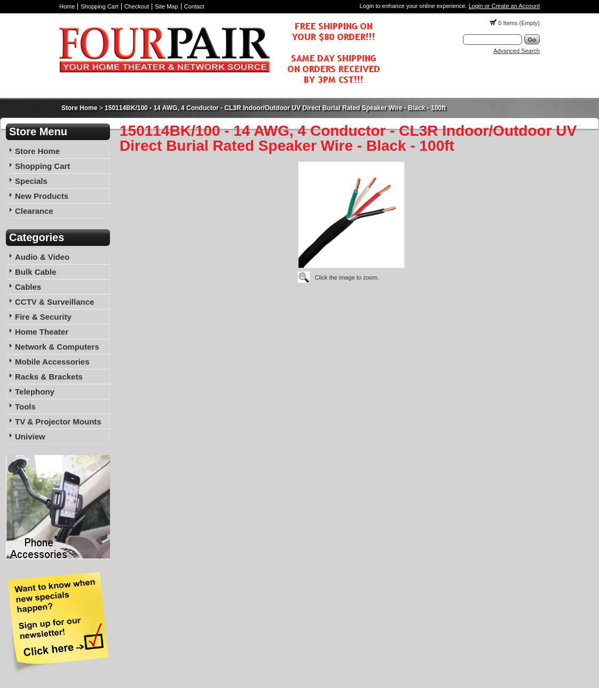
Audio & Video (42, 256)
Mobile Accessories (52, 361)
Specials (31, 180)
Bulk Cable (36, 271)
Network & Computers (57, 346)
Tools (25, 406)
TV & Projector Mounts (58, 421)
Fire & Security (43, 316)
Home (67, 6)
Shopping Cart (99, 6)
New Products (41, 195)
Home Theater (41, 331)
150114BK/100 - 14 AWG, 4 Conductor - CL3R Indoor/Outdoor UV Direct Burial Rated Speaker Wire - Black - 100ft (275, 108)
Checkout (136, 6)
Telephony (34, 391)
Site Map (166, 6)
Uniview (30, 436)
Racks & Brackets (49, 376)
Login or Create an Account (504, 6)
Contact (194, 6)
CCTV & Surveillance (54, 301)
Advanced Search (516, 51)
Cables (28, 286)
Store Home (79, 108)
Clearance (34, 210)
